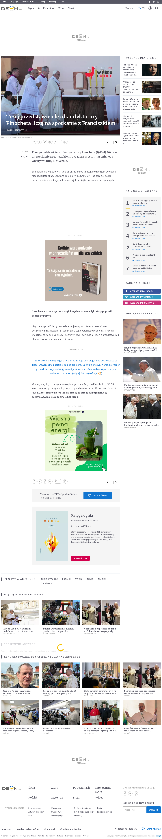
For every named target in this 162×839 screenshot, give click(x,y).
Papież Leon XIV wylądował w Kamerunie (56, 729)
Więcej (71, 8)
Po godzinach (81, 787)
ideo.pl (158, 836)
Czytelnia (57, 797)
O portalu (4, 836)
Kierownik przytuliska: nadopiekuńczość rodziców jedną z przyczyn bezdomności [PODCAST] (131, 123)
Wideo (99, 797)
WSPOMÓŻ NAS (151, 829)
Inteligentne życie (103, 789)
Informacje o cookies (73, 836)
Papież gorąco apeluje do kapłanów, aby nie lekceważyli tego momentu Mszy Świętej (141, 425)
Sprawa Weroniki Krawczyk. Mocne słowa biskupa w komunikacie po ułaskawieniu (131, 104)
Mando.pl (49, 829)
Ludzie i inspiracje (104, 812)
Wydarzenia (34, 8)
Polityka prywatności (28, 836)
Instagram (158, 2)
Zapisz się (153, 810)
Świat (31, 787)
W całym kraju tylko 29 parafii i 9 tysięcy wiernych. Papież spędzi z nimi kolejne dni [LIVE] (101, 731)
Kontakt (41, 836)
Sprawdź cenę (80, 558)
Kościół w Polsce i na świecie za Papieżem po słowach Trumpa (17, 692)
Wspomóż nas (97, 495)
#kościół (66, 578)
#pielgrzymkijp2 (49, 578)
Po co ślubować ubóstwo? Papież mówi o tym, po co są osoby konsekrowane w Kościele (139, 731)
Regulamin (14, 836)
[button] (150, 8)
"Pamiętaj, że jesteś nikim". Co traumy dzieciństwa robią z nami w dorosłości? (131, 88)
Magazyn (14, 2)
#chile (90, 578)
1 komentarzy (139, 260)
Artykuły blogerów (36, 812)
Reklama (60, 836)
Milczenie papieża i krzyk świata (144, 256)
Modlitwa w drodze (29, 2)
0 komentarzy (139, 206)
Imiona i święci (57, 815)
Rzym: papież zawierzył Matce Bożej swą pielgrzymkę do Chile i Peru (141, 350)
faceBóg (52, 2)
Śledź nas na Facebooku (139, 291)
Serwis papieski (34, 808)
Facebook (149, 2)
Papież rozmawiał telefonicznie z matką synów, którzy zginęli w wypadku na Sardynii (141, 388)
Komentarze (49, 8)
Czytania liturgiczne (82, 808)
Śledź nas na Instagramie (139, 303)
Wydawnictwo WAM (28, 829)
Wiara (61, 8)
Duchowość (56, 808)
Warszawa (130, 8)
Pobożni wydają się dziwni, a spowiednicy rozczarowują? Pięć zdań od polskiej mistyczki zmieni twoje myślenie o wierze (131, 73)
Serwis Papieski (21, 130)
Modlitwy (78, 815)
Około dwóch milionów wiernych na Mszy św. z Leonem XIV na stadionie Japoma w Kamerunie (100, 693)
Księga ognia (82, 516)
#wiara (78, 578)
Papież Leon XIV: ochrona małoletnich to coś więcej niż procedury (19, 631)
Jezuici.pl (6, 829)
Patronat (86, 836)
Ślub (30, 815)
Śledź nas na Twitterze (139, 297)
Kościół (9, 130)
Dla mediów (50, 836)
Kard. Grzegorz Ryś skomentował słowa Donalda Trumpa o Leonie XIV (131, 138)
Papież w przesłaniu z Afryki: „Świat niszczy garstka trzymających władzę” (59, 631)
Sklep (62, 2)
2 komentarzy (139, 217)
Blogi (43, 2)
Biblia (5, 2)
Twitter (154, 2)
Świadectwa (56, 812)
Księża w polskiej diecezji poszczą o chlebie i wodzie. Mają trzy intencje (145, 268)
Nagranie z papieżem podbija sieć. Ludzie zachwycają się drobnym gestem (100, 631)
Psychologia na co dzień (84, 812)
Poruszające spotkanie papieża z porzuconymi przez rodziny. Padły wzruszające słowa (18, 731)
